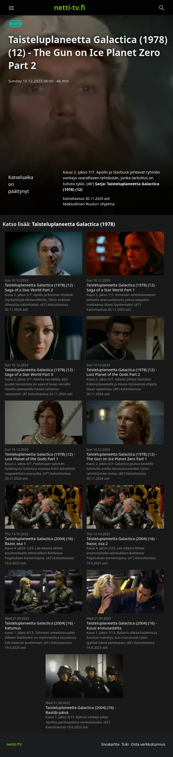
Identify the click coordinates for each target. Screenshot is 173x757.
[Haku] (161, 8)
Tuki (125, 744)
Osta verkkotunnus (148, 744)
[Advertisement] (86, 125)
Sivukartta (110, 744)
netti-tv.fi (69, 7)
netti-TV (14, 744)
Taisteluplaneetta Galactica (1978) (73, 224)
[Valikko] (11, 8)
